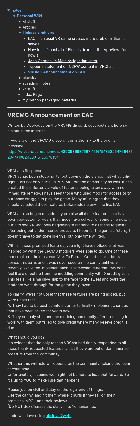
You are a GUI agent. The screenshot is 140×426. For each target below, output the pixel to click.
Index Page (32, 94)
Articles (29, 27)
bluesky (29, 77)
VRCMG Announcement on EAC (56, 72)
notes (16, 10)
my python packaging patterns (49, 100)
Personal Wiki (29, 16)
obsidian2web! (58, 415)
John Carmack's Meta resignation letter (63, 60)
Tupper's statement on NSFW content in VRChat (70, 66)
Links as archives (38, 32)
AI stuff (29, 21)
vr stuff (29, 89)
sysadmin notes (36, 83)
